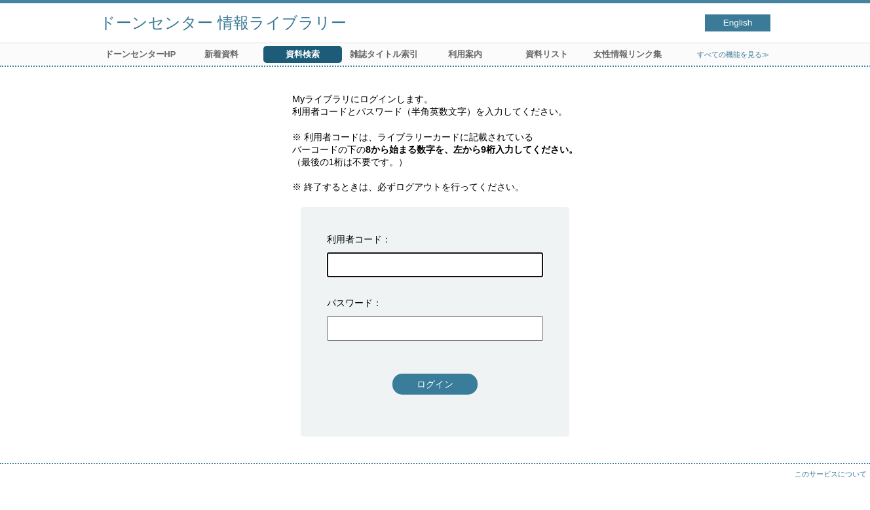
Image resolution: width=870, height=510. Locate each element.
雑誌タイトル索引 (384, 54)
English (738, 23)
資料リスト (546, 54)
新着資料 (221, 54)
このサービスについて (831, 474)
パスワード (350, 303)
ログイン (435, 384)
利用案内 (465, 54)
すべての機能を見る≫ (733, 54)
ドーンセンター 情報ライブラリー (223, 22)
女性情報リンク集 (628, 54)
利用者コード (354, 239)
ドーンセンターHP (140, 54)
